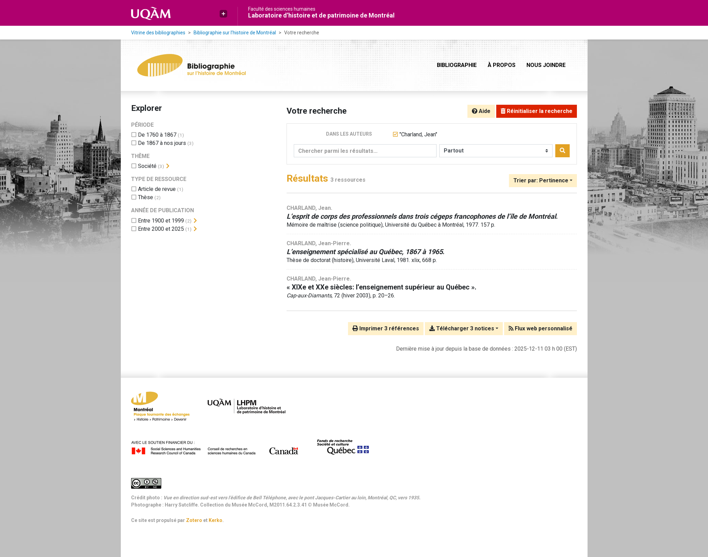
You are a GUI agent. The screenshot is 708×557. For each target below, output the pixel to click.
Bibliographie (457, 65)
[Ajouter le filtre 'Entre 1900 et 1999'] (161, 220)
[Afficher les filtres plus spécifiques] (168, 166)
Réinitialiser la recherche (536, 111)
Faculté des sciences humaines (281, 9)
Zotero (194, 520)
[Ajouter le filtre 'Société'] (147, 166)
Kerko (215, 520)
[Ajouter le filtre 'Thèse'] (145, 197)
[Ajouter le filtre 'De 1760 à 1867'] (157, 135)
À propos (501, 65)
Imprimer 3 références (385, 328)
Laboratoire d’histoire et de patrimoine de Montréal (321, 15)
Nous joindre (546, 65)
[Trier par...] (543, 180)
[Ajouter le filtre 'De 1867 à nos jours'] (162, 143)
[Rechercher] (562, 150)
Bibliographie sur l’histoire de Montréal (235, 32)
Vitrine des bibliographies (158, 32)
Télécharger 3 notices (461, 328)
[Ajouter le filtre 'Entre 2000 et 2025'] (161, 229)
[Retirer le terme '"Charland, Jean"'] (418, 134)
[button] (223, 14)
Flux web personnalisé (540, 328)
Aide (481, 111)
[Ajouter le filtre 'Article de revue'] (157, 189)
